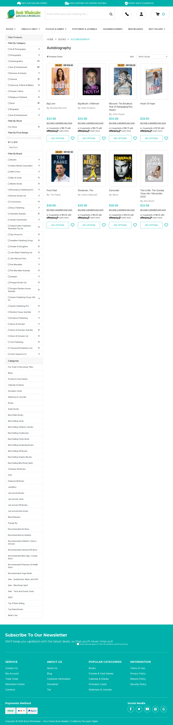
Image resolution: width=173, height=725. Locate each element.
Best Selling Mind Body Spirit (20, 463)
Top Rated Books (15, 609)
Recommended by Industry (19, 535)
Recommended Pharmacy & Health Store (23, 565)
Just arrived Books (16, 493)
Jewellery (12, 487)
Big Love (51, 103)
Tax (49, 689)
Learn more (64, 131)
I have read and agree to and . (102, 644)
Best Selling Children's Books (20, 427)
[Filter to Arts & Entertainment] (24, 67)
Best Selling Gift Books (17, 451)
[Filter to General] (24, 79)
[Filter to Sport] (24, 103)
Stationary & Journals (100, 689)
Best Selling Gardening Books (21, 445)
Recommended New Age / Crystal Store (22, 557)
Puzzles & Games (56, 29)
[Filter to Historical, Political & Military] (24, 85)
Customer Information (58, 678)
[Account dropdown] (127, 14)
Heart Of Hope (147, 103)
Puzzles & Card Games (18, 379)
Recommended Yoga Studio (20, 573)
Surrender (114, 190)
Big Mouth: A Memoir (88, 103)
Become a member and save (59, 123)
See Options (57, 138)
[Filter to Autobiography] (24, 61)
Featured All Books (16, 481)
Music (10, 373)
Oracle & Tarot (30, 29)
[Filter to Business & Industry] (24, 73)
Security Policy (138, 684)
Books (10, 29)
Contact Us (11, 668)
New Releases (135, 29)
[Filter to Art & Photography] (24, 49)
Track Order (11, 678)
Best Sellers (157, 29)
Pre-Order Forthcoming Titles (20, 367)
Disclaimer (52, 684)
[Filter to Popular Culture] (24, 91)
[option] (32, 3)
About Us (54, 661)
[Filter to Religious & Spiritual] (24, 97)
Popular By (12, 523)
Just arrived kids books (18, 511)
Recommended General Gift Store (22, 550)
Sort (132, 56)
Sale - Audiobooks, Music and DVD (23, 579)
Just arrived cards (16, 499)
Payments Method (18, 703)
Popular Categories (105, 661)
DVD (10, 475)
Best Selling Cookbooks (18, 433)
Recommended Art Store (18, 529)
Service (11, 661)
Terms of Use (137, 668)
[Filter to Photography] (24, 55)
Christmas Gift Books (17, 469)
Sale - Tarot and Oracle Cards (21, 591)
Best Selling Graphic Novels (20, 457)
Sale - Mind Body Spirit (18, 585)
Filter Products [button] (15, 37)
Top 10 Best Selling (16, 603)
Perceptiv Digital (90, 721)
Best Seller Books (15, 415)
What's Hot (12, 615)
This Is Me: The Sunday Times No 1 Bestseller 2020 (152, 193)
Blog (49, 673)
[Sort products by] (152, 56)
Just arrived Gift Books (18, 505)
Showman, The (85, 190)
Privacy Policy (122, 644)
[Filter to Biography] (24, 109)
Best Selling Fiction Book (18, 439)
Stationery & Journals (84, 29)
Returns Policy (138, 678)
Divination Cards (15, 391)
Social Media (136, 703)
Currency (10, 689)
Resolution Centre (15, 684)
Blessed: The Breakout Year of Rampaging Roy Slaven (121, 107)
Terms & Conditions (106, 644)
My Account (12, 673)
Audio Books (13, 409)
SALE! (10, 597)
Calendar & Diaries (112, 29)
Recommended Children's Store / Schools (22, 542)
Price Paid (52, 190)
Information (140, 661)
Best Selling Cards (16, 421)
